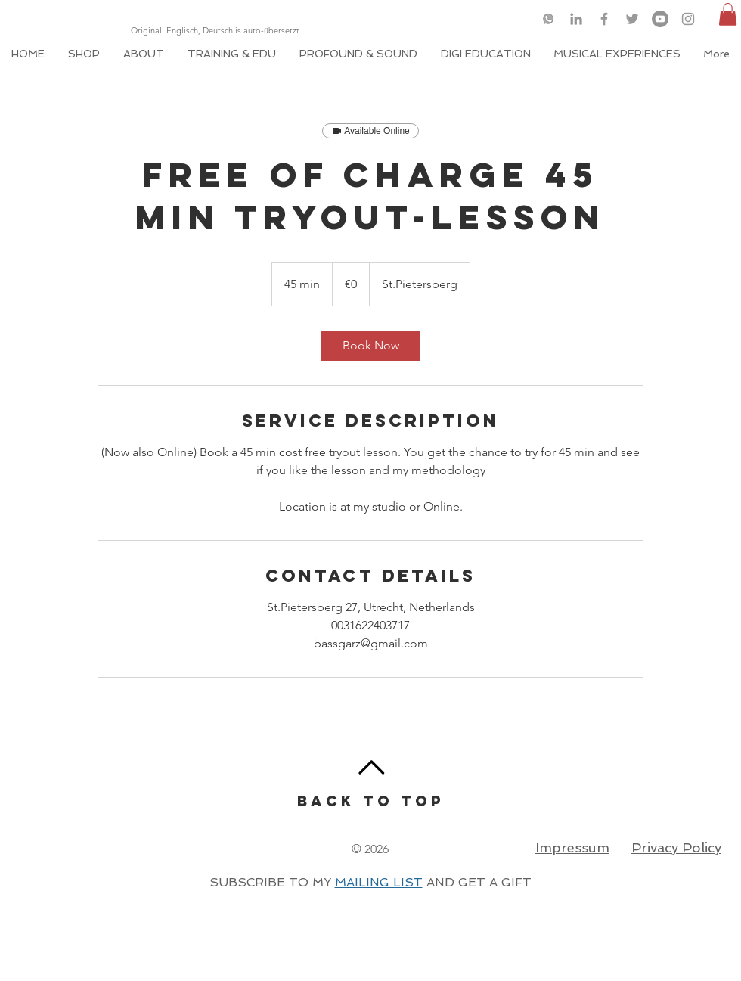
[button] (727, 14)
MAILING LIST (379, 882)
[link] (370, 346)
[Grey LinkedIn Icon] (576, 19)
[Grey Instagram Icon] (688, 19)
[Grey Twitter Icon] (632, 19)
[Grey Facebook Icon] (604, 19)
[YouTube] (660, 19)
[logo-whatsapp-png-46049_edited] (548, 19)
